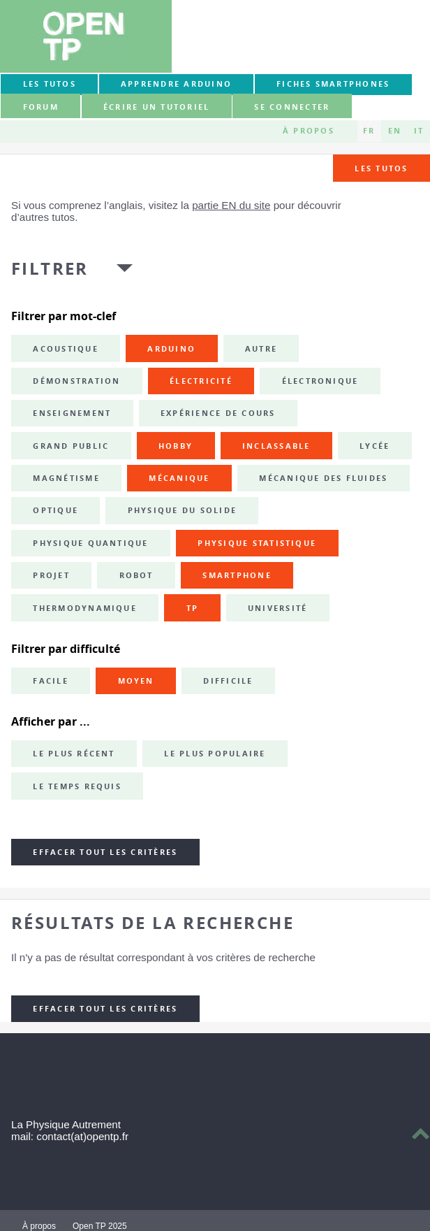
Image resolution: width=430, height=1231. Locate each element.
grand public (71, 446)
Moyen (136, 680)
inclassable (276, 446)
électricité (201, 381)
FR (369, 130)
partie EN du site (231, 205)
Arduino (171, 348)
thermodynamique (85, 608)
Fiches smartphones (333, 83)
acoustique (65, 348)
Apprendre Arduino (176, 83)
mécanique (179, 478)
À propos (308, 130)
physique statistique (257, 543)
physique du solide (182, 510)
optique (55, 510)
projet (51, 575)
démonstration (76, 381)
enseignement (72, 413)
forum (41, 107)
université (277, 608)
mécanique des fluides (323, 478)
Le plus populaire (214, 753)
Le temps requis (77, 786)
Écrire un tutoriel (156, 107)
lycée (374, 446)
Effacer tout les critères (105, 852)
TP (192, 608)
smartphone (236, 575)
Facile (50, 680)
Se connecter (291, 107)
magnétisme (66, 478)
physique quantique (90, 543)
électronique (320, 381)
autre (261, 348)
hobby (175, 446)
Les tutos (49, 83)
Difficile (228, 680)
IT (419, 130)
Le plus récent (73, 753)
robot (136, 575)
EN (394, 130)
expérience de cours (218, 413)
